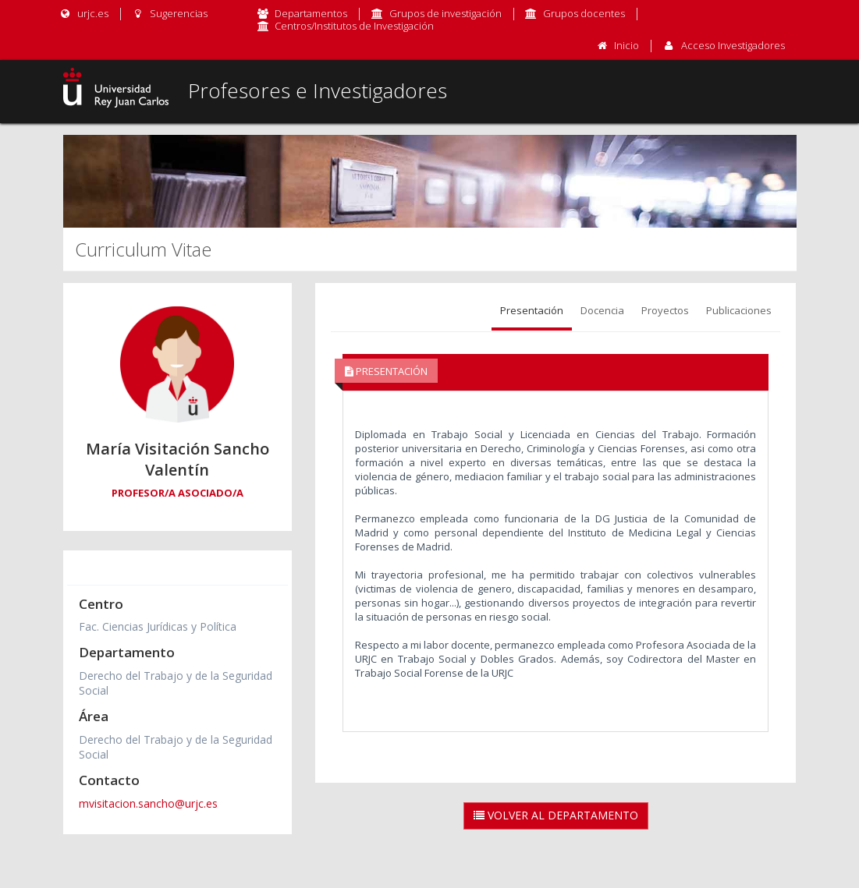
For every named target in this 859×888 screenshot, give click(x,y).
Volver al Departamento (556, 815)
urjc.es (83, 13)
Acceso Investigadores (733, 45)
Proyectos (665, 310)
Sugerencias (170, 13)
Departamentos (311, 13)
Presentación (531, 310)
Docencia (602, 310)
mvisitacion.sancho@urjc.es (148, 803)
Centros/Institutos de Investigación (354, 26)
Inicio (626, 45)
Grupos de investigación (445, 13)
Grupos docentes (584, 13)
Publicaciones (739, 310)
